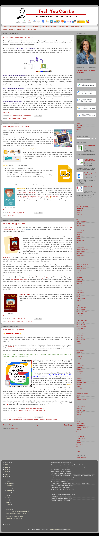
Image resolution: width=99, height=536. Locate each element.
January (8, 509)
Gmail (78, 303)
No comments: (27, 212)
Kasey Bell (30, 419)
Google (25, 419)
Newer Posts (8, 425)
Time (77, 432)
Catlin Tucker (80, 236)
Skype (78, 421)
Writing (78, 451)
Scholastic (79, 408)
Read (77, 397)
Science (78, 414)
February (9, 507)
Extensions (79, 285)
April (7, 502)
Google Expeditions (81, 320)
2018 (6, 522)
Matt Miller (36, 419)
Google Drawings (81, 316)
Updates (78, 442)
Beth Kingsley (80, 230)
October (8, 488)
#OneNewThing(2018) (82, 206)
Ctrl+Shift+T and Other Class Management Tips (32, 410)
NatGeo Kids (79, 367)
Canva (78, 234)
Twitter (78, 123)
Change (78, 238)
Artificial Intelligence (81, 221)
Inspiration (79, 346)
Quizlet (78, 395)
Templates (79, 429)
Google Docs (80, 313)
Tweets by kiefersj (81, 457)
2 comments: (27, 318)
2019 (6, 481)
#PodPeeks (10, 419)
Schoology (79, 412)
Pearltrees (79, 376)
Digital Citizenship (81, 266)
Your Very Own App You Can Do (14, 224)
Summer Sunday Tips (82, 427)
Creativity (79, 253)
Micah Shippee (20, 321)
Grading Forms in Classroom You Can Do (18, 37)
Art (77, 219)
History (78, 341)
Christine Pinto (80, 240)
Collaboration (80, 247)
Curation (78, 258)
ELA (77, 275)
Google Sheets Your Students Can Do (89, 146)
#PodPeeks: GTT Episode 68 (13, 330)
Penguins (79, 378)
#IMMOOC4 (79, 204)
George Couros (80, 298)
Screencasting (80, 416)
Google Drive (80, 318)
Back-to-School (80, 225)
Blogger (69, 529)
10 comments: (27, 115)
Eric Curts (79, 283)
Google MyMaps (80, 328)
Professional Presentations (17, 26)
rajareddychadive (55, 529)
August (8, 492)
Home (5, 26)
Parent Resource (81, 374)
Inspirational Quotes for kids (27, 192)
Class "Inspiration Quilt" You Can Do (16, 127)
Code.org (79, 245)
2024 (6, 469)
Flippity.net (79, 290)
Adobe (78, 212)
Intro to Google (32, 29)
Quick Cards (21, 29)
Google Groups (80, 324)
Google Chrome (80, 309)
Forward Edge (80, 292)
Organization (79, 371)
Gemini (78, 296)
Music (78, 363)
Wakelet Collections (8, 29)
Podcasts (42, 419)
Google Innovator (81, 326)
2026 (6, 464)
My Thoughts (80, 365)
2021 (6, 476)
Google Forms (22, 118)
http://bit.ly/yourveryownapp (19, 279)
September (9, 490)
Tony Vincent (79, 434)
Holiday (78, 343)
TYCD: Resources (33, 26)
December (9, 483)
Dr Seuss (79, 273)
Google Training (80, 339)
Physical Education (81, 382)
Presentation (79, 389)
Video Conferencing (81, 444)
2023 (6, 472)
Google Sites (79, 335)
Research (79, 401)
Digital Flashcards (81, 268)
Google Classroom (12, 118)
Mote (77, 361)
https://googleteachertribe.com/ (35, 408)
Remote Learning (81, 399)
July (7, 495)
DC (77, 262)
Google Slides (11, 215)
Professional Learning (77, 26)
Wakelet (78, 129)
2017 (6, 524)
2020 (6, 479)
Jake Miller (79, 348)
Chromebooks (18, 419)
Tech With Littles (63, 26)
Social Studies (80, 423)
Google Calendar (81, 307)
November (9, 485)
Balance (78, 227)
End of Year (79, 279)
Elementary (79, 277)
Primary (78, 391)
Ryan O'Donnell (80, 406)
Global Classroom (81, 301)
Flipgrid (78, 288)
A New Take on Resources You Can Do (89, 188)
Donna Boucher (80, 270)
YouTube (78, 132)
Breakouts (79, 232)
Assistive (78, 223)
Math (77, 354)
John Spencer (80, 350)
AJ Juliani (79, 215)
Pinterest (78, 384)
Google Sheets (80, 333)
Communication (80, 251)
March (8, 504)
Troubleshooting (80, 438)
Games (78, 294)
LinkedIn (78, 127)
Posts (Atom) (14, 428)
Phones (78, 380)
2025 (6, 467)
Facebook (79, 125)
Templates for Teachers (49, 26)
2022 (6, 474)
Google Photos (80, 331)
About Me (79, 210)
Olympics (79, 369)
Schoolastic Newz (81, 410)
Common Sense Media (82, 249)
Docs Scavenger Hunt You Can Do (90, 173)
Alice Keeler (79, 217)
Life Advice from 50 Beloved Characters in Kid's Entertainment (39, 196)
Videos (78, 447)
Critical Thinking (80, 255)
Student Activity (80, 425)
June (7, 497)
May (7, 500)
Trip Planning (28, 321)
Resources (79, 404)
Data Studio (79, 260)
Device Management (82, 264)
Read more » (6, 112)
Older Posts (68, 425)
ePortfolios (79, 281)
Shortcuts (79, 419)
